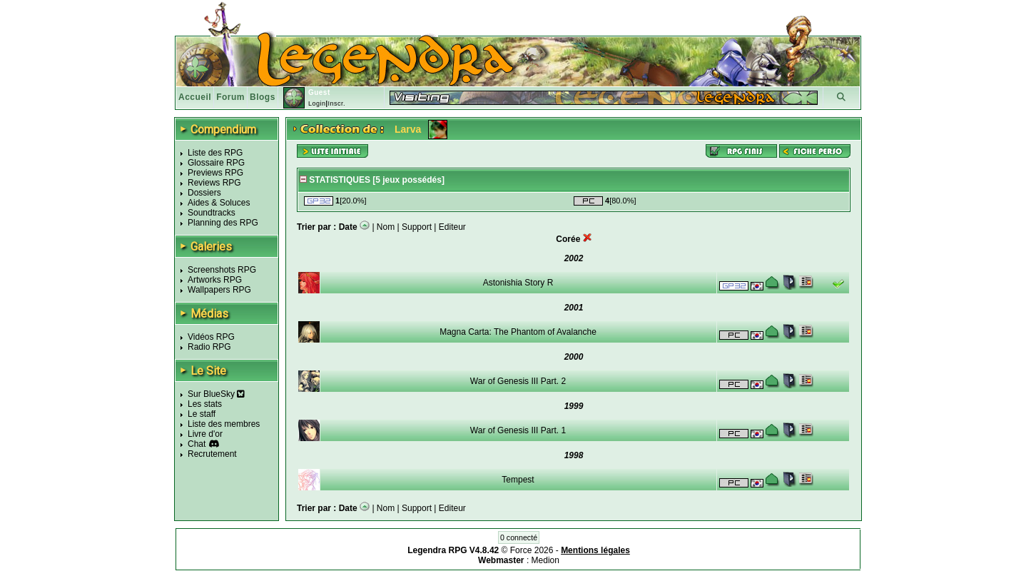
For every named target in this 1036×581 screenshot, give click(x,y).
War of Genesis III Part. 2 (518, 381)
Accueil (194, 97)
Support (417, 227)
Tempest (518, 480)
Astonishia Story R (518, 283)
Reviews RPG (214, 183)
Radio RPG (209, 347)
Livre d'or (205, 434)
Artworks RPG (215, 280)
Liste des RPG (215, 153)
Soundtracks (211, 213)
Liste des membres (224, 424)
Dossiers (204, 193)
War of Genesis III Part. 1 (518, 430)
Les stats (205, 404)
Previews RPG (215, 173)
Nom (386, 227)
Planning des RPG (223, 223)
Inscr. (336, 103)
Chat (196, 444)
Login (317, 103)
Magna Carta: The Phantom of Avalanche (518, 332)
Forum (230, 97)
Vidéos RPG (211, 337)
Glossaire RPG (216, 163)
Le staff (201, 414)
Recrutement (212, 454)
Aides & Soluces (219, 203)
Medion (545, 560)
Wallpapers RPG (219, 290)
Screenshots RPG (222, 270)
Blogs (262, 97)
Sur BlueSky (216, 394)
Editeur (452, 227)
